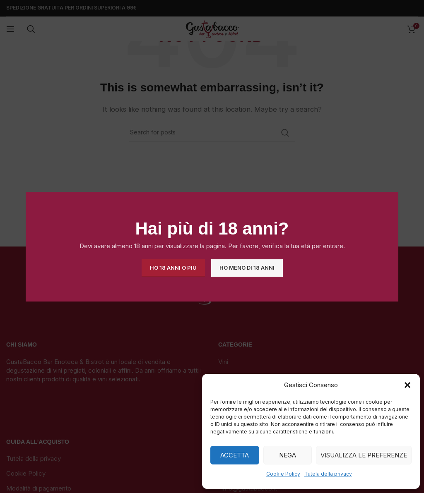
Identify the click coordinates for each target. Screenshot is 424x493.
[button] (407, 385)
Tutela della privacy (328, 474)
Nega (287, 455)
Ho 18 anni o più (173, 267)
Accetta (234, 455)
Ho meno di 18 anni (247, 267)
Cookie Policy (283, 474)
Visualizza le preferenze (363, 455)
